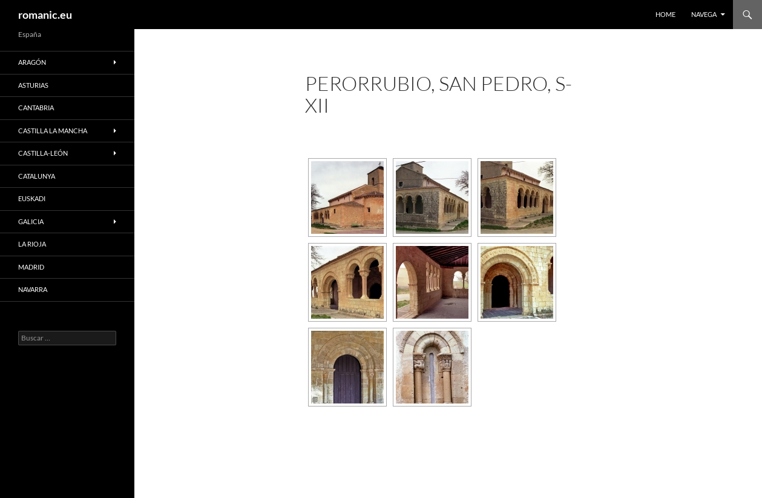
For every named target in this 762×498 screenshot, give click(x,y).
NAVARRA (32, 289)
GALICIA (31, 221)
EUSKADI (31, 198)
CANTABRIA (36, 107)
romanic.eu (45, 14)
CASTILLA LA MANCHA (52, 130)
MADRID (31, 267)
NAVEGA (704, 14)
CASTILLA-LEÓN (43, 153)
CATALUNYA (36, 176)
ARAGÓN (32, 62)
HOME (665, 14)
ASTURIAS (33, 85)
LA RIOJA (32, 244)
